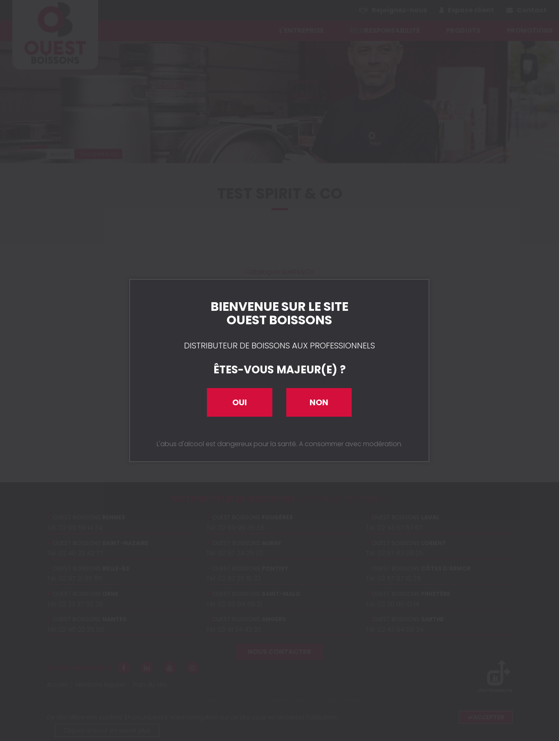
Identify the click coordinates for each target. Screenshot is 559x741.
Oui (239, 402)
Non (319, 402)
